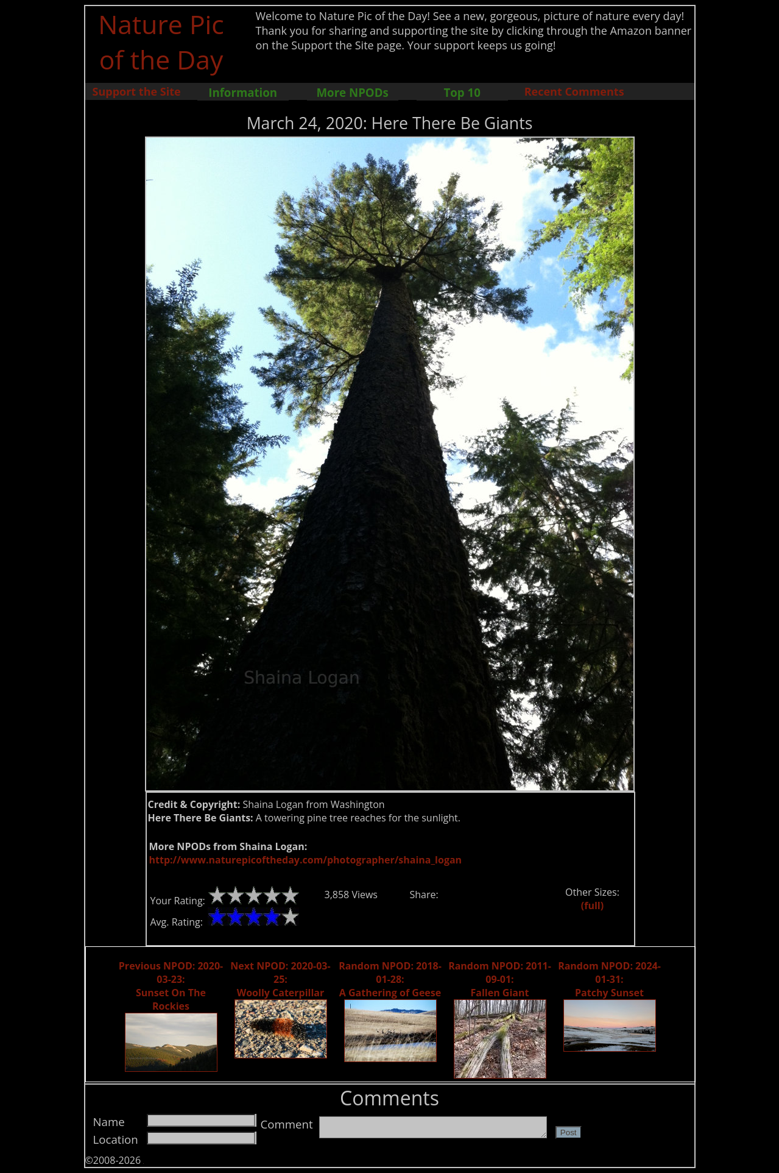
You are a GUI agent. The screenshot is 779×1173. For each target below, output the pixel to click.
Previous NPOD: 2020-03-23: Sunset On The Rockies (171, 986)
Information (242, 92)
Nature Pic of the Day (161, 41)
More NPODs (353, 92)
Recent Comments (574, 91)
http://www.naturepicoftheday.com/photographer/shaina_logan (305, 859)
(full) (592, 905)
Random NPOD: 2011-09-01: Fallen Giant (499, 979)
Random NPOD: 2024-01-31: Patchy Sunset (609, 979)
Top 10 (461, 92)
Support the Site (137, 91)
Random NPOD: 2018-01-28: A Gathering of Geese (390, 979)
